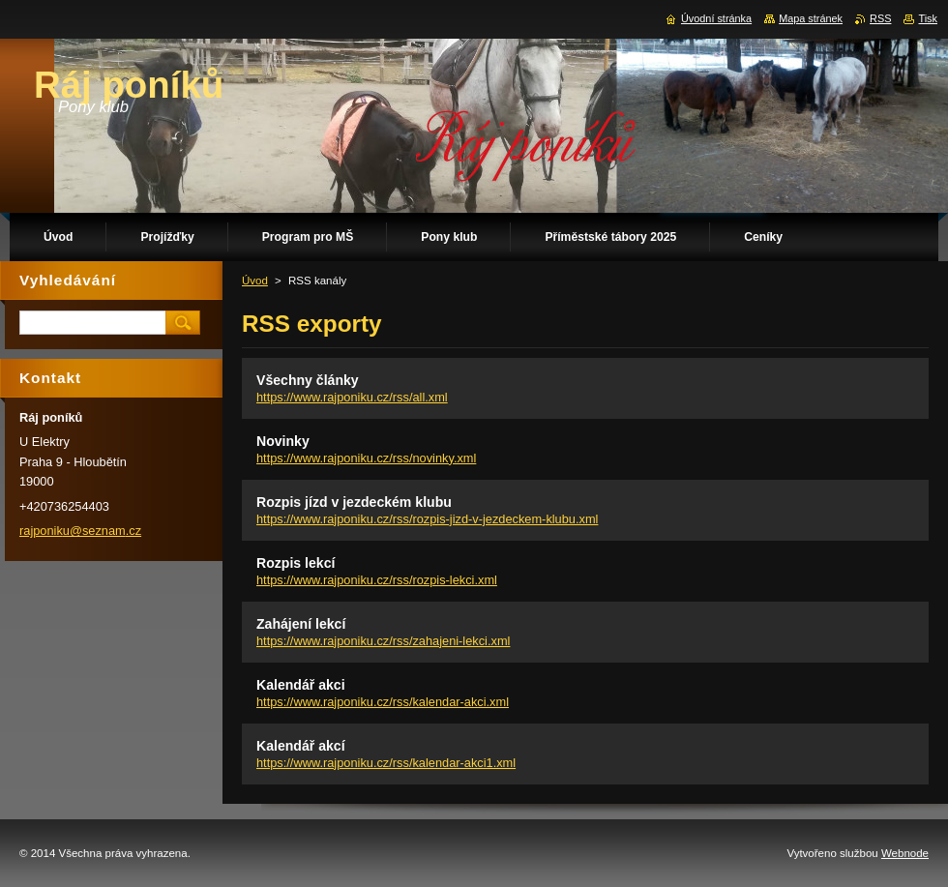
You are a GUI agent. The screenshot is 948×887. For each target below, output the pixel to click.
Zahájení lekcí (300, 624)
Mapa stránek (811, 18)
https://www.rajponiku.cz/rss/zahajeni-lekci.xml (383, 641)
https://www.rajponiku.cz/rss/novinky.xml (366, 458)
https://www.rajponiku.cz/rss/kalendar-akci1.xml (386, 762)
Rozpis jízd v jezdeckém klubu (354, 502)
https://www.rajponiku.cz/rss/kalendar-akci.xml (382, 702)
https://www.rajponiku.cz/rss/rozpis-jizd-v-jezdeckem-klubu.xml (427, 519)
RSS (880, 18)
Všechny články (307, 380)
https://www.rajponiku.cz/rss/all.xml (352, 397)
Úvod (255, 280)
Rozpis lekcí (295, 563)
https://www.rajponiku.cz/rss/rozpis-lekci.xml (376, 580)
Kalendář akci (300, 685)
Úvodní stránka (716, 18)
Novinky (283, 441)
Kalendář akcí (300, 746)
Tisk (927, 18)
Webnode (905, 853)
